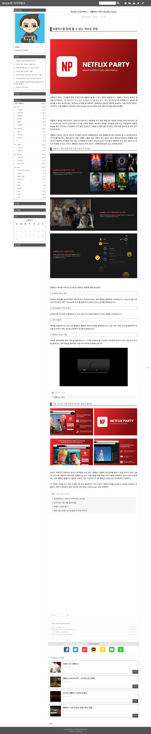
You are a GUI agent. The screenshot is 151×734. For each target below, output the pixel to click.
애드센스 (31, 135)
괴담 (31, 194)
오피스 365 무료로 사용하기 (25, 64)
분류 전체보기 (30, 104)
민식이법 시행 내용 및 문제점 (65, 503)
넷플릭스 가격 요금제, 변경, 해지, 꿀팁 (61, 634)
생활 (31, 122)
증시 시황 (31, 164)
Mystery (31, 179)
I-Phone (31, 148)
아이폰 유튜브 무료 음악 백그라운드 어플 (29, 75)
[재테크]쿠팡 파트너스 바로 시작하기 (27, 68)
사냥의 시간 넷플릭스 (56, 627)
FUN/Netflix (86, 17)
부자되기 (31, 161)
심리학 (31, 119)
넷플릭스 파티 (59, 397)
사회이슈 (31, 158)
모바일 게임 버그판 (31, 170)
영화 (31, 185)
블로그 (31, 132)
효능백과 (31, 113)
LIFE (30, 107)
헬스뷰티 (31, 116)
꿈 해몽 (31, 125)
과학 (31, 182)
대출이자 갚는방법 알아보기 (25, 61)
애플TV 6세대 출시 (61, 507)
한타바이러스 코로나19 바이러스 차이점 (69, 499)
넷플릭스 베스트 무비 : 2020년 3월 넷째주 (62, 629)
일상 (31, 197)
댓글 (50, 724)
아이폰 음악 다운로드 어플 (24, 71)
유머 (31, 191)
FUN (53, 623)
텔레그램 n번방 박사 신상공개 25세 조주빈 (70, 510)
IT (31, 141)
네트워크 (30, 129)
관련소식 (31, 151)
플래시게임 (31, 176)
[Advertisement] (93, 543)
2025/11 (29, 220)
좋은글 (31, 188)
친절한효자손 (78, 731)
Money (30, 155)
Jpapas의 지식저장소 (14, 3)
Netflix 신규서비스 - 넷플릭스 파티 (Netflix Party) (94, 12)
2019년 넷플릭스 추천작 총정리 (59, 632)
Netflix (57, 623)
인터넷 (31, 138)
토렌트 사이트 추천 (22, 87)
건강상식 (31, 110)
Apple (30, 145)
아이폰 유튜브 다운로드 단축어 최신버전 (28, 78)
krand (73, 729)
